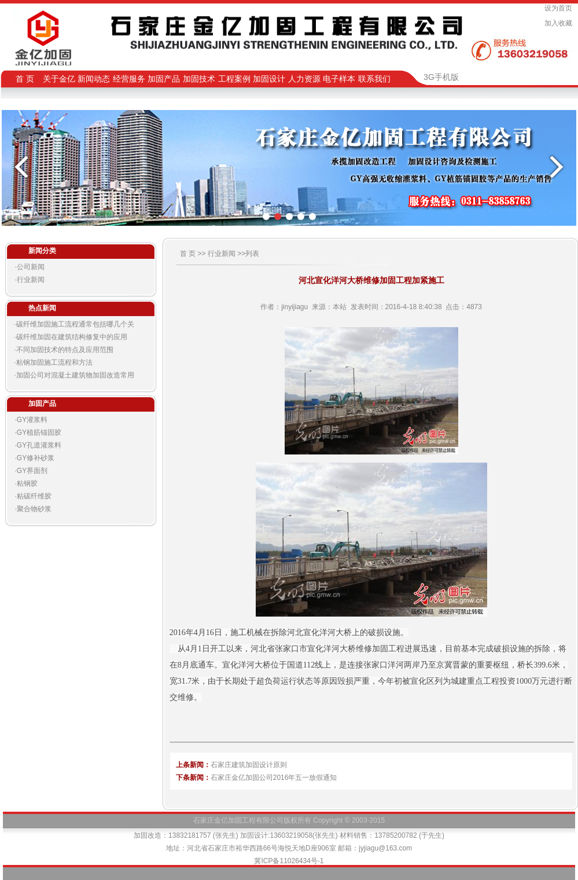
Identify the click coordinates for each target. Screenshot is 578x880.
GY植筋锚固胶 (39, 432)
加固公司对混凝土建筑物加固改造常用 (75, 375)
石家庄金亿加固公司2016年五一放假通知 (274, 777)
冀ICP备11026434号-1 (288, 861)
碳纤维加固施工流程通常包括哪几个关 (75, 324)
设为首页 (560, 8)
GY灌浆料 (32, 420)
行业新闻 (31, 280)
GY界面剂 (32, 471)
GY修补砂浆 (35, 458)
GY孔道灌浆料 (39, 445)
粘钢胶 (27, 483)
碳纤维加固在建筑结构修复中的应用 (71, 337)
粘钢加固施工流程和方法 (54, 362)
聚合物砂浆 (34, 509)
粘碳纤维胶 (34, 496)
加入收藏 (560, 23)
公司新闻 (31, 267)
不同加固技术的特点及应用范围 (64, 350)
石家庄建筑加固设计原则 (249, 765)
